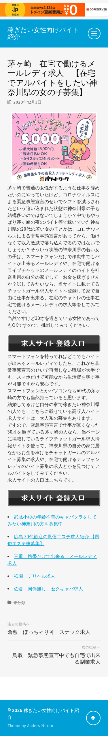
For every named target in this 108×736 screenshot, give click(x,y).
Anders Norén (40, 725)
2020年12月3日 (27, 102)
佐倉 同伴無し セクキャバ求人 (48, 588)
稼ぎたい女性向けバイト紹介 (43, 33)
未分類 (19, 602)
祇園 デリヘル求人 (34, 576)
